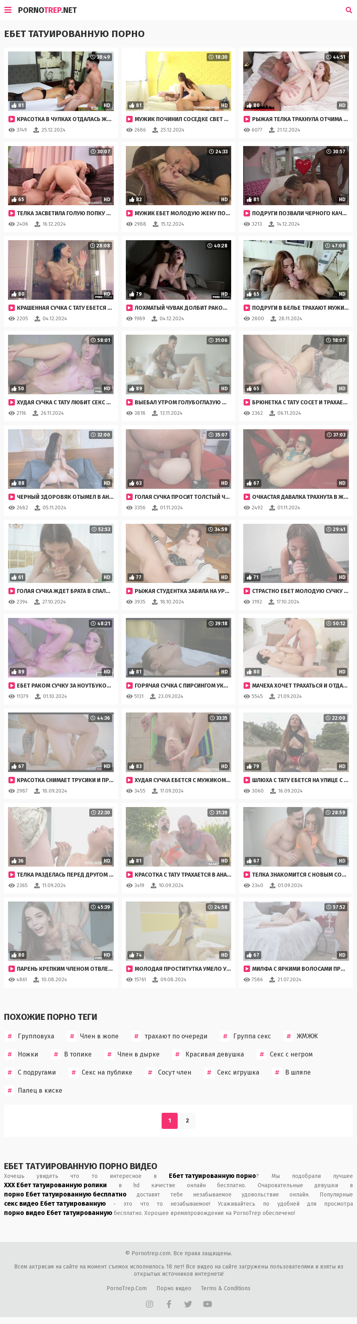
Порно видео (173, 1288)
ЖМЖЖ (300, 1036)
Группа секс (245, 1036)
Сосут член (168, 1072)
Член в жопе (93, 1036)
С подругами (30, 1072)
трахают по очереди (169, 1036)
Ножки (21, 1054)
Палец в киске (33, 1090)
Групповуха (29, 1036)
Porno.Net (47, 10)
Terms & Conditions (225, 1288)
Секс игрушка (231, 1072)
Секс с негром (284, 1054)
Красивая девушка (208, 1054)
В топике (71, 1054)
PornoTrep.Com (127, 1288)
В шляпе (291, 1072)
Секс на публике (100, 1072)
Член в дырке (132, 1054)
